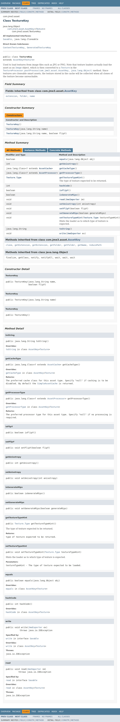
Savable (7, 39)
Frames (36, 8)
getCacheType (67, 168)
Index (54, 3)
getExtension (22, 245)
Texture (40, 29)
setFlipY (64, 208)
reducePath (95, 245)
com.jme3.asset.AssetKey (20, 29)
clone (9, 245)
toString (64, 229)
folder (23, 96)
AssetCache (45, 168)
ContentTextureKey (13, 47)
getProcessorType (69, 173)
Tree (33, 3)
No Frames (47, 8)
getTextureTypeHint (70, 177)
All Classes (64, 8)
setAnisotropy (67, 204)
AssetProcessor (48, 173)
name (32, 96)
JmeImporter (73, 199)
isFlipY (63, 190)
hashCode (64, 186)
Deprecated (44, 3)
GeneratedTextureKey (39, 47)
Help (61, 3)
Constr (30, 12)
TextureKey (12, 124)
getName (82, 245)
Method (40, 12)
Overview (5, 3)
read (62, 199)
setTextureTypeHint (70, 217)
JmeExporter (74, 233)
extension (11, 96)
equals (63, 159)
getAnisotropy (67, 164)
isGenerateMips (68, 195)
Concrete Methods (60, 150)
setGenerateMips (68, 213)
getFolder (55, 245)
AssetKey (18, 60)
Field (22, 12)
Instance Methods (35, 150)
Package (16, 3)
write (62, 233)
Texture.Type (13, 177)
